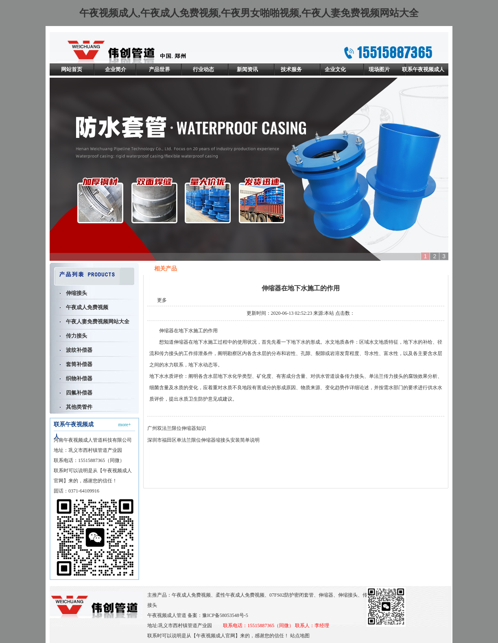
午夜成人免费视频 (87, 307)
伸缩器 (166, 330)
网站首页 (71, 69)
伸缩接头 (76, 293)
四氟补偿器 (79, 393)
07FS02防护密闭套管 (291, 595)
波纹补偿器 (79, 350)
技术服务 (291, 69)
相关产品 (415, 269)
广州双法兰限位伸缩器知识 (176, 428)
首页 (395, 269)
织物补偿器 (79, 378)
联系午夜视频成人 (423, 69)
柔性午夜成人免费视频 (240, 595)
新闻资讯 (247, 69)
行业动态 (203, 69)
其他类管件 (79, 407)
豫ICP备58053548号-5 (225, 615)
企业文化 (335, 69)
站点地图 (300, 636)
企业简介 (115, 69)
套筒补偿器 (79, 364)
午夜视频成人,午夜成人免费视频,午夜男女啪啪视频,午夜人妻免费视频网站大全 (249, 13)
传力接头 (76, 336)
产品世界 (159, 69)
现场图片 (379, 69)
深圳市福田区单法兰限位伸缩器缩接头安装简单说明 (203, 440)
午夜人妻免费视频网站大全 (97, 321)
